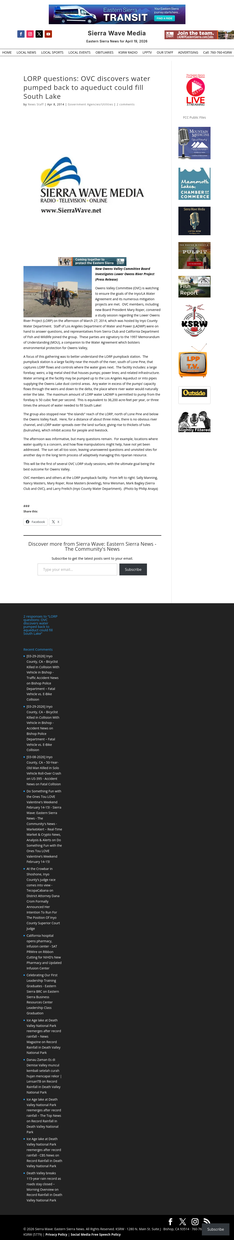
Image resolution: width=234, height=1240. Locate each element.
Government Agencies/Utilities (90, 104)
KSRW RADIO (128, 53)
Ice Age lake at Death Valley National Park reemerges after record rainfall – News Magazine (44, 1031)
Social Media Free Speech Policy (96, 1234)
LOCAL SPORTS (52, 53)
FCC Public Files (194, 117)
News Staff (36, 104)
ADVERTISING (188, 53)
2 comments (126, 104)
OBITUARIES (104, 53)
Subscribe (133, 569)
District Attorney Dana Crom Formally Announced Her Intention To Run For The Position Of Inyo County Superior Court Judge (43, 912)
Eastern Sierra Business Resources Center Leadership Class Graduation (43, 1002)
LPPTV (147, 53)
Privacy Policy (56, 1234)
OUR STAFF (165, 53)
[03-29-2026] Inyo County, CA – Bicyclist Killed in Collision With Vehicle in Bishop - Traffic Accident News (43, 667)
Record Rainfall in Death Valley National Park (44, 1047)
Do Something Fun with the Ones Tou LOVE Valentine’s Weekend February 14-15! (44, 851)
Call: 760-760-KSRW (217, 53)
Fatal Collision (50, 784)
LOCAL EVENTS (80, 53)
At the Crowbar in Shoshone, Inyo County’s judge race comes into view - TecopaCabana (41, 880)
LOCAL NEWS (26, 53)
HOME (7, 53)
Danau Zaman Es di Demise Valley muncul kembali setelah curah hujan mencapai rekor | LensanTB (44, 1070)
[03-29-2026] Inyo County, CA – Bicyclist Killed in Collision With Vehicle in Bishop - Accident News (43, 717)
